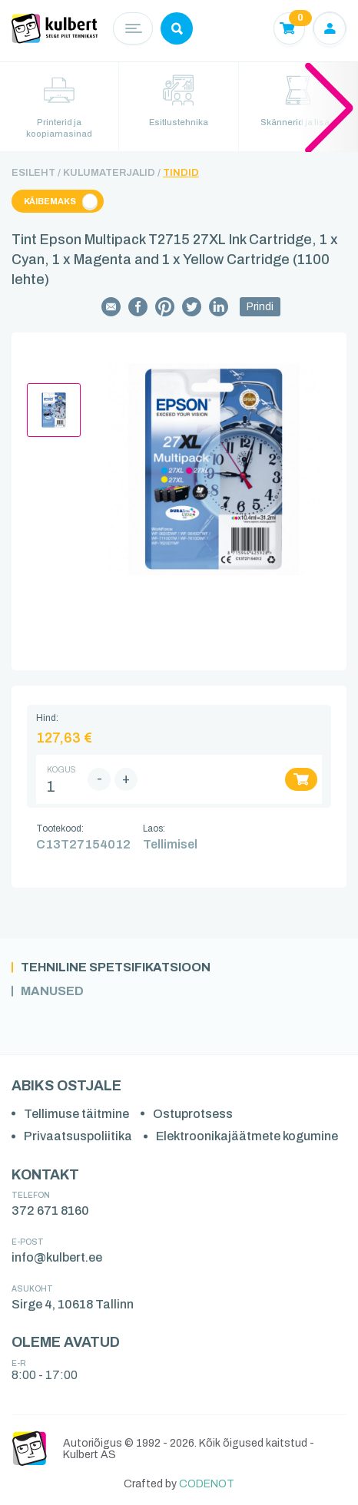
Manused (52, 991)
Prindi (260, 307)
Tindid (181, 172)
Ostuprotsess (193, 1113)
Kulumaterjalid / (112, 172)
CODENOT (206, 1484)
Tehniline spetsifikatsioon (115, 967)
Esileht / (36, 172)
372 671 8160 (50, 1210)
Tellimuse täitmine (76, 1113)
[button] (329, 106)
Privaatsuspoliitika (78, 1136)
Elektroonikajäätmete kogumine (247, 1136)
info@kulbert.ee (57, 1257)
